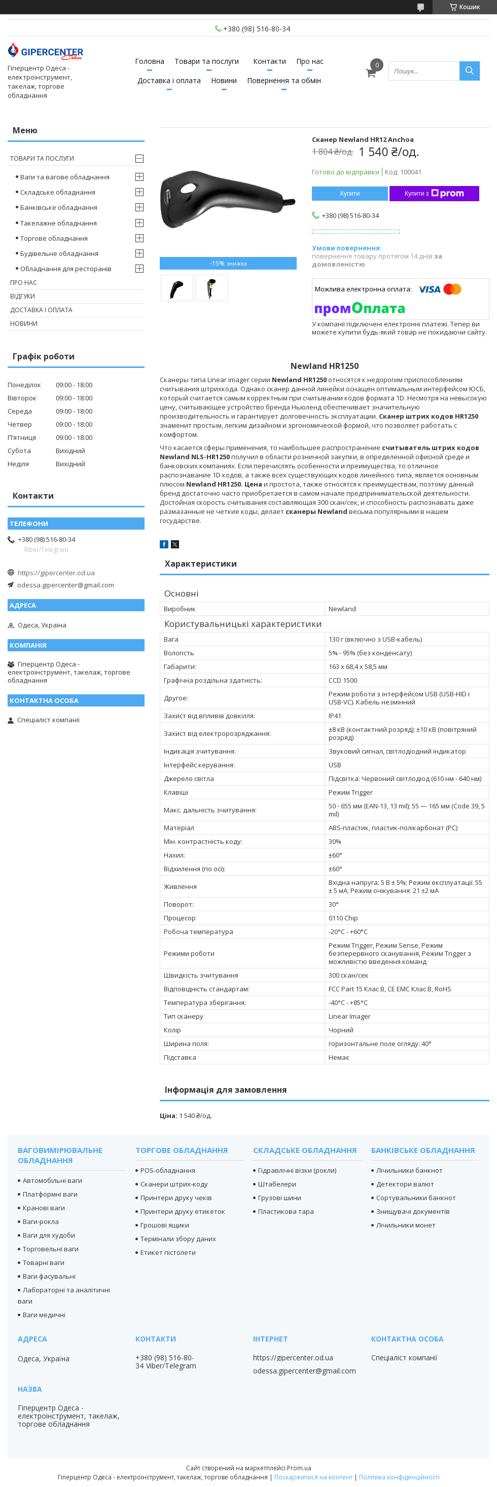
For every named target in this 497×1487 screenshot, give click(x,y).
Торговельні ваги (51, 1248)
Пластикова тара (286, 1211)
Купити (350, 193)
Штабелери (277, 1183)
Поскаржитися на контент (313, 1477)
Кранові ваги (44, 1207)
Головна (149, 61)
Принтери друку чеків (176, 1197)
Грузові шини (279, 1197)
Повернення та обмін (284, 80)
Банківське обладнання (58, 207)
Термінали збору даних (178, 1238)
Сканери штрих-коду (174, 1183)
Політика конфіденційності (399, 1477)
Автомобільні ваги (52, 1180)
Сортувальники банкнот (416, 1197)
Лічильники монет (406, 1225)
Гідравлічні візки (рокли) (297, 1170)
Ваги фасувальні (49, 1276)
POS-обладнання (167, 1170)
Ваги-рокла (41, 1221)
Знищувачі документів (413, 1211)
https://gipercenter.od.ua (56, 573)
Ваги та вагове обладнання (65, 176)
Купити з (434, 193)
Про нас (310, 61)
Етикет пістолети (168, 1252)
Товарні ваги (43, 1262)
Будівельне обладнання (59, 253)
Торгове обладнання (54, 238)
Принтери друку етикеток (182, 1211)
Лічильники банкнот (409, 1170)
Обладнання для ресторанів (66, 268)
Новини (224, 80)
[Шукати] (469, 71)
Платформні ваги (50, 1194)
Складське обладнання (57, 192)
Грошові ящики (164, 1225)
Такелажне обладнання (58, 223)
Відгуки (22, 296)
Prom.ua (299, 1468)
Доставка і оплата (169, 80)
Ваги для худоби (49, 1235)
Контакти (269, 61)
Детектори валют (405, 1183)
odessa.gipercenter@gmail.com (65, 585)
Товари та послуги (206, 61)
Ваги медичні (44, 1314)
